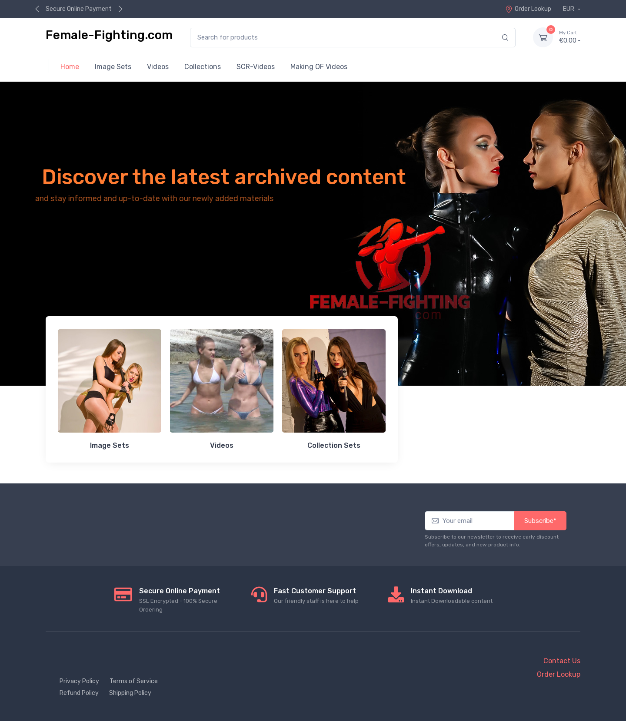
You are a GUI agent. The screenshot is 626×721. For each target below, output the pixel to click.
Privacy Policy (79, 681)
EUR (569, 9)
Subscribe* (540, 521)
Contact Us (561, 661)
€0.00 (569, 37)
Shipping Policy (130, 693)
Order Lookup (528, 9)
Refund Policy (79, 693)
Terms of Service (134, 681)
